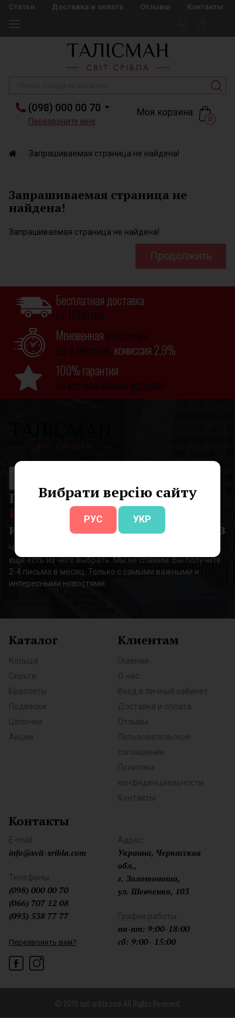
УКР (142, 519)
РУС (93, 519)
